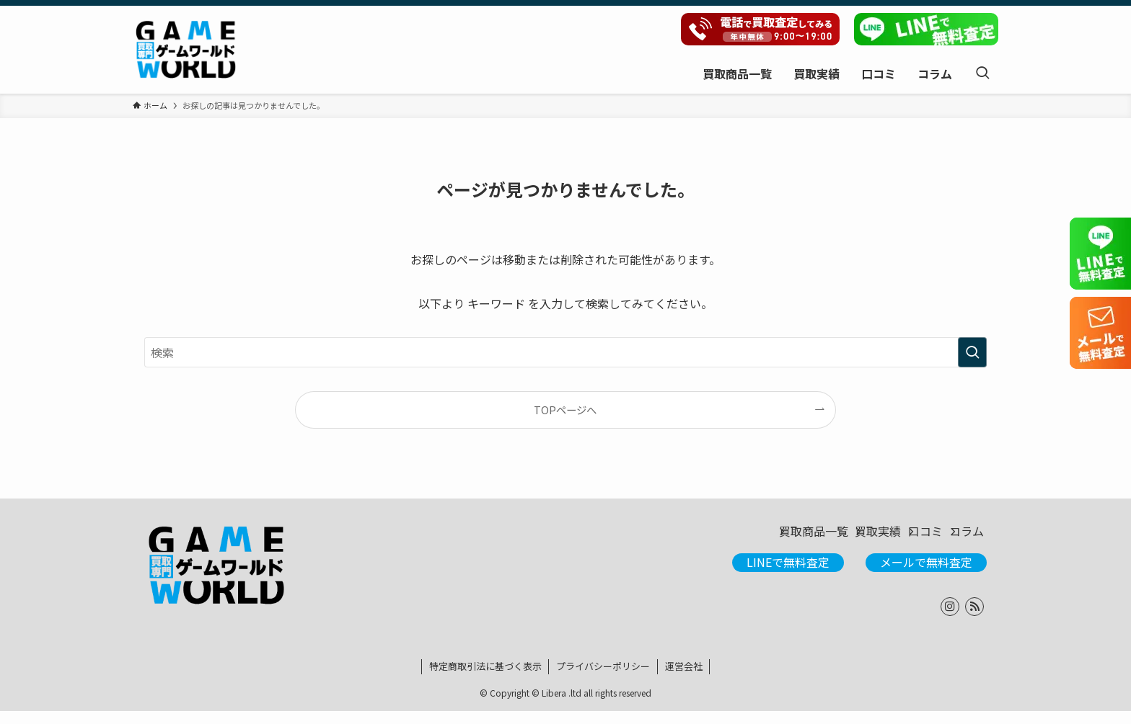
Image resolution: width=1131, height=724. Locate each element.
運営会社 (684, 679)
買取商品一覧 (738, 538)
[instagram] (950, 619)
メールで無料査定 (926, 575)
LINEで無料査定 (788, 575)
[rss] (974, 619)
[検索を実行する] (972, 352)
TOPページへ (565, 409)
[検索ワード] (565, 352)
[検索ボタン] (982, 73)
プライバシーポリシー (603, 679)
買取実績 (825, 538)
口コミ (894, 538)
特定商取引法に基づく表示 (485, 679)
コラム (958, 538)
